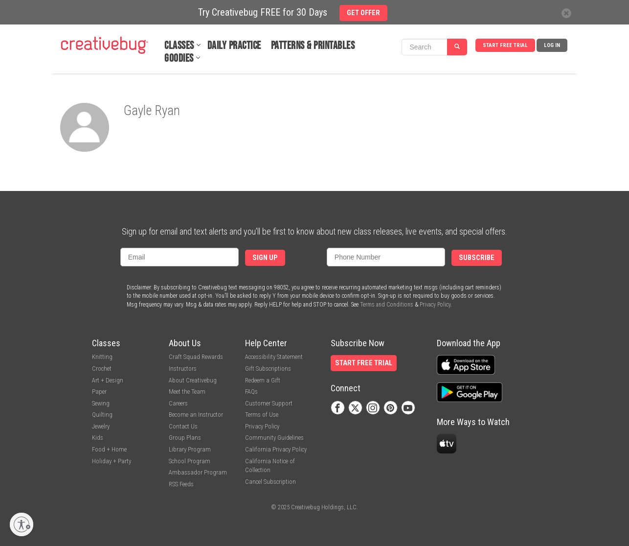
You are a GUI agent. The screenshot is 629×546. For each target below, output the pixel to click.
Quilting (102, 414)
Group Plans (185, 437)
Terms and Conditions (386, 304)
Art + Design (107, 380)
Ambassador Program (198, 472)
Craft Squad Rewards (196, 356)
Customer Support (268, 403)
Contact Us (183, 426)
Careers (178, 403)
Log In (552, 45)
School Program (189, 461)
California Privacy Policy (276, 449)
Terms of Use (261, 414)
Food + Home (109, 449)
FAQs (251, 391)
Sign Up (265, 258)
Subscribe (476, 258)
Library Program (190, 449)
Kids (97, 437)
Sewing (101, 403)
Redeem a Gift (262, 380)
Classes (179, 45)
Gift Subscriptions (268, 368)
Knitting (102, 356)
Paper (99, 391)
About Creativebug (193, 380)
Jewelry (101, 426)
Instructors (183, 368)
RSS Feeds (181, 484)
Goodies (179, 58)
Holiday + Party (111, 461)
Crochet (102, 368)
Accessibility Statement (274, 356)
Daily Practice (234, 45)
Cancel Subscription (270, 481)
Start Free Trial (505, 45)
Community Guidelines (274, 437)
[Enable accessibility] (21, 524)
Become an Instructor (196, 414)
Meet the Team (187, 391)
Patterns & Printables (313, 45)
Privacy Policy (435, 304)
